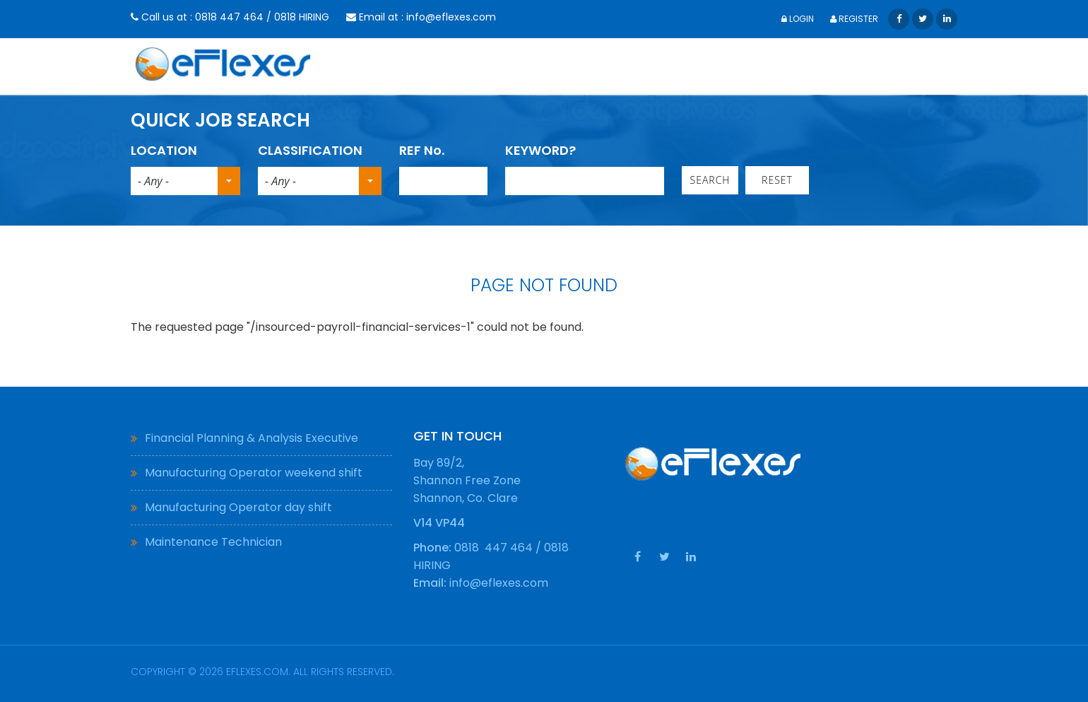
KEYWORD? (540, 150)
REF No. (421, 150)
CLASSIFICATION (310, 150)
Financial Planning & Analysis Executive (251, 438)
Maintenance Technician (213, 542)
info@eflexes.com (451, 17)
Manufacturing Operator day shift (238, 507)
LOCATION (164, 150)
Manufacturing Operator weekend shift (253, 472)
